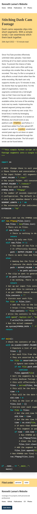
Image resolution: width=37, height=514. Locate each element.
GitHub (10, 8)
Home (4, 8)
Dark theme (7, 508)
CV (25, 8)
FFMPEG (17, 123)
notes (26, 483)
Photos (29, 8)
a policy (22, 129)
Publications (18, 8)
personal (18, 483)
